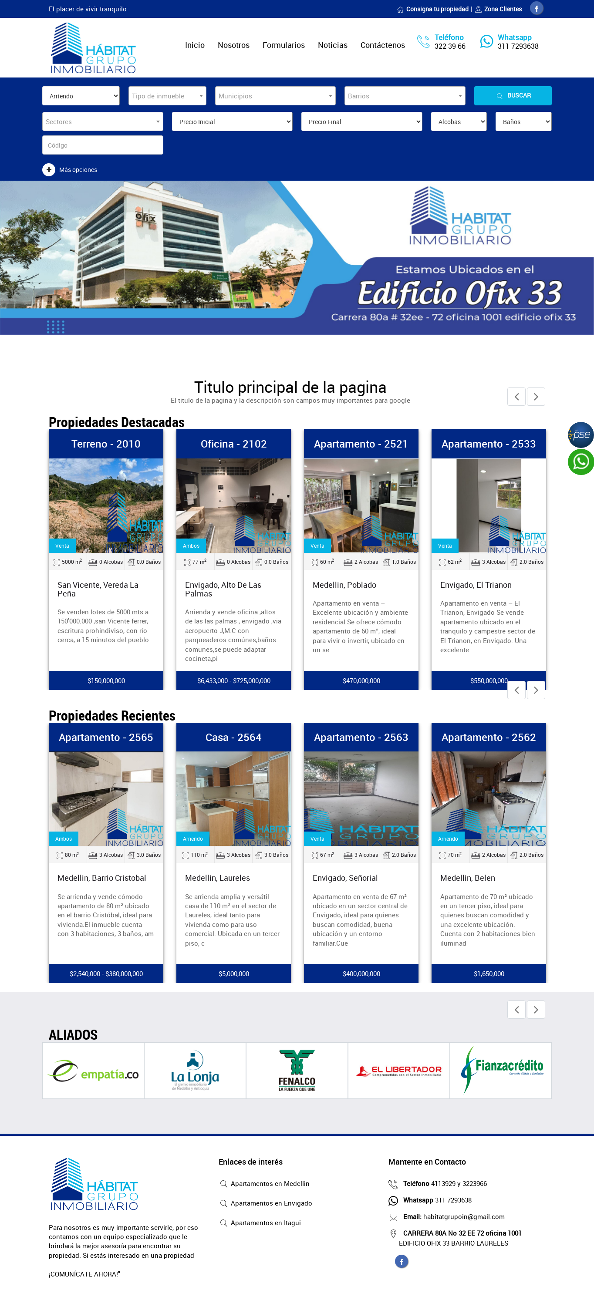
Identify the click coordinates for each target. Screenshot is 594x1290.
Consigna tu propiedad (433, 9)
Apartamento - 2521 (361, 444)
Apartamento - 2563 (361, 737)
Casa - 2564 (234, 737)
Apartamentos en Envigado (265, 1204)
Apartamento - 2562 (489, 737)
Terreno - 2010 (106, 444)
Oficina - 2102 (234, 444)
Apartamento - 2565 (106, 737)
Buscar (513, 95)
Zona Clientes (498, 9)
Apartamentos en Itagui (260, 1223)
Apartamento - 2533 (489, 444)
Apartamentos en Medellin (264, 1184)
